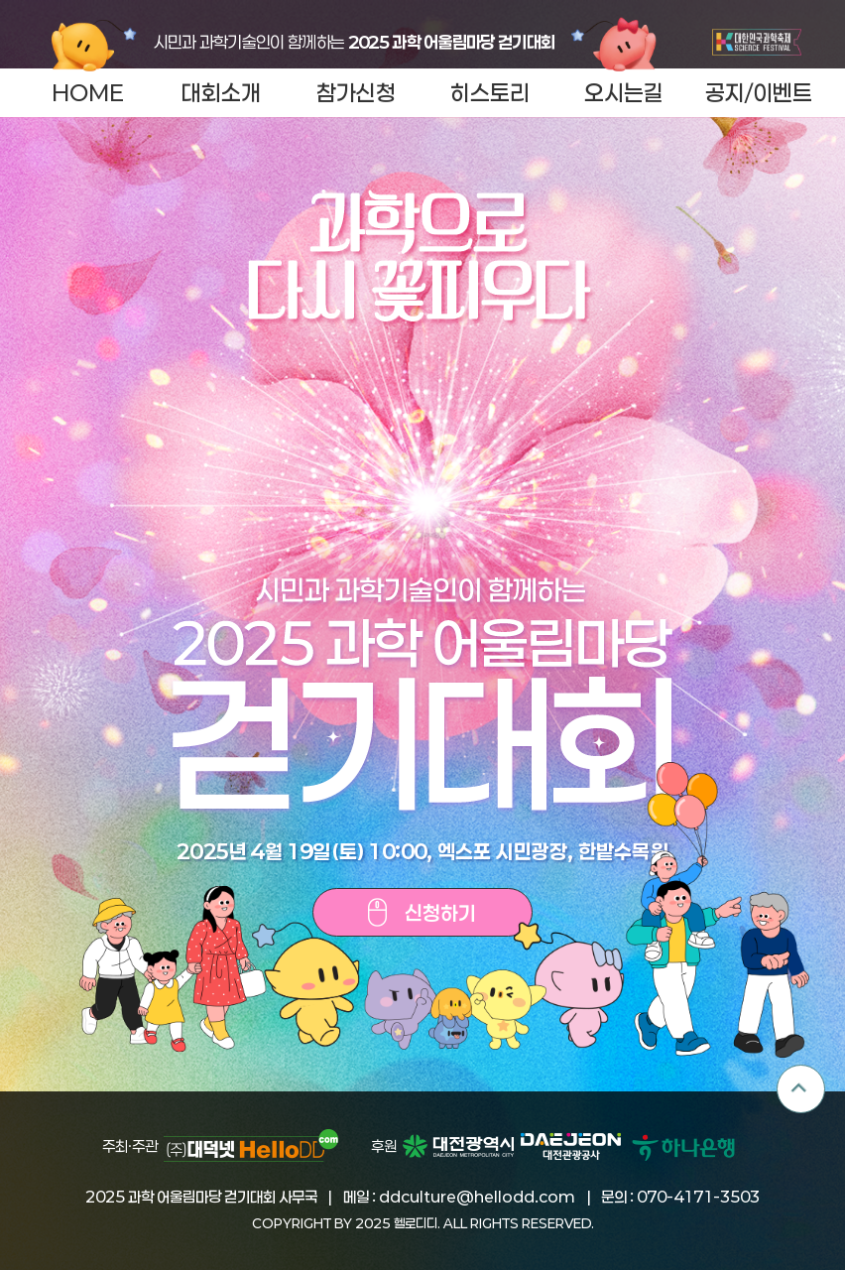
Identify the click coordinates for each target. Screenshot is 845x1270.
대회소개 (221, 92)
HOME (88, 92)
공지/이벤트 (758, 92)
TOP (801, 1089)
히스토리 (490, 92)
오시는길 (624, 92)
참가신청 (356, 92)
